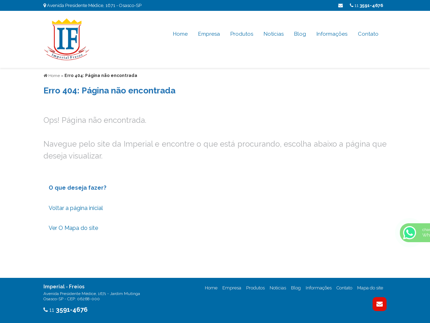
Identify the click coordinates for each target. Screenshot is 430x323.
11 (366, 5)
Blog (300, 34)
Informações (332, 34)
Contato (368, 34)
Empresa (209, 34)
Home (180, 34)
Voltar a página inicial (76, 208)
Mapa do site (370, 287)
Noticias (278, 287)
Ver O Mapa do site (73, 228)
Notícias (274, 34)
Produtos (241, 34)
